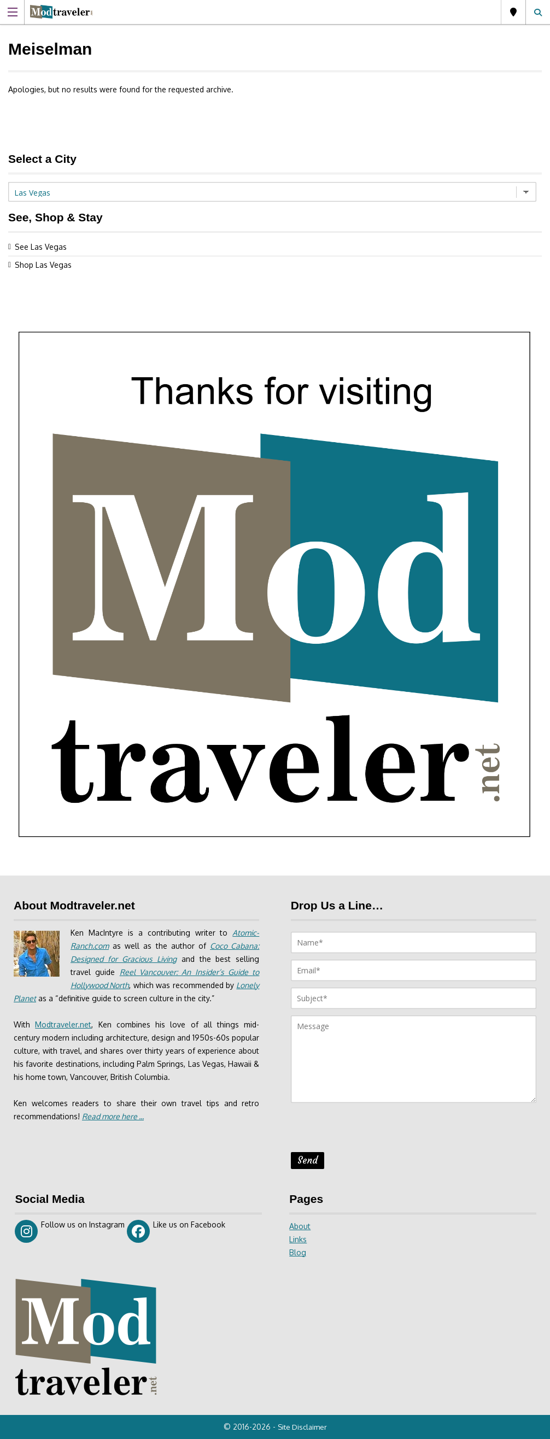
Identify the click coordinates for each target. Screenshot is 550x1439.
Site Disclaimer (302, 1427)
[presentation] (374, 1130)
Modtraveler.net (63, 1024)
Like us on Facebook (176, 1231)
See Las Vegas (41, 246)
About (300, 1226)
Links (298, 1239)
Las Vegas (513, 12)
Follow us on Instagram (70, 1231)
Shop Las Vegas (43, 264)
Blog (297, 1252)
